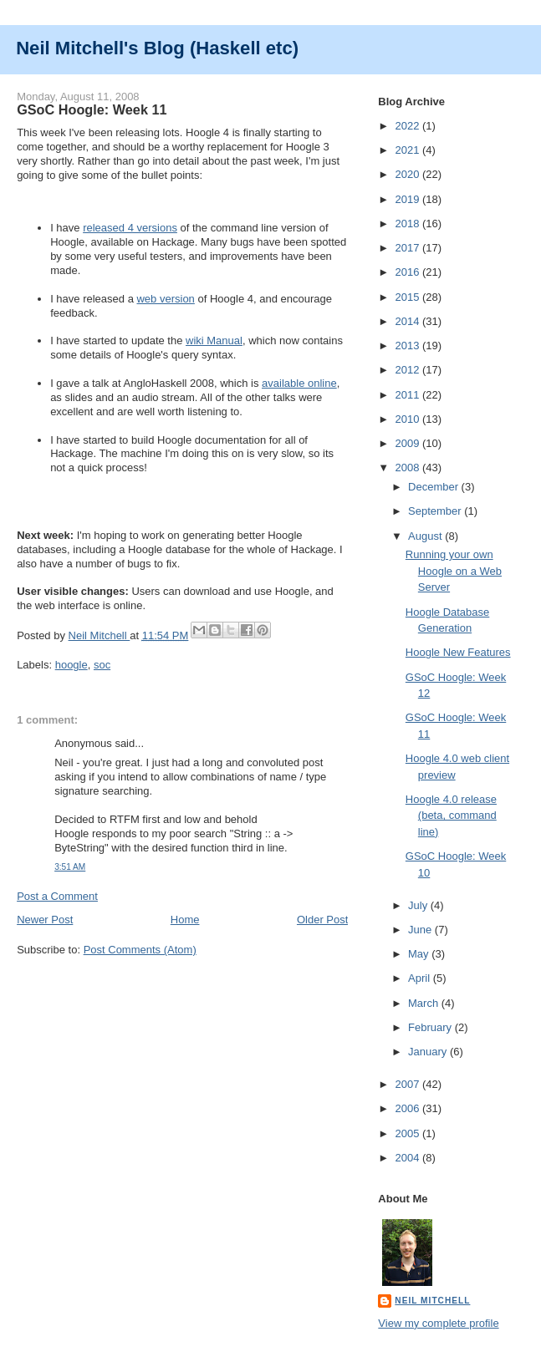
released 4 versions (130, 227)
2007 (408, 1084)
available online (299, 383)
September (436, 511)
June (421, 929)
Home (185, 919)
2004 (408, 1157)
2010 (408, 419)
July (419, 905)
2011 (408, 395)
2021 (408, 150)
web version (165, 298)
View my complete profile (438, 1323)
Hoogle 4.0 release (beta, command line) (451, 815)
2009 (408, 443)
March (424, 1003)
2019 (408, 199)
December (435, 486)
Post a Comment (57, 896)
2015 (408, 297)
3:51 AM (69, 867)
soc (102, 664)
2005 (408, 1133)
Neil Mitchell (99, 635)
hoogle (71, 664)
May (419, 954)
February (431, 1027)
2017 (408, 247)
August (426, 536)
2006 (408, 1108)
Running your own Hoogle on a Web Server (454, 570)
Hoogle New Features (458, 652)
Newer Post (45, 919)
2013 (408, 345)
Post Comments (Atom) (140, 949)
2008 (408, 467)
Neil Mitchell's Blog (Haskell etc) (157, 48)
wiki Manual (214, 340)
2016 (408, 272)
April (420, 978)
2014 (408, 321)
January (429, 1051)
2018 (408, 223)
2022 (408, 125)
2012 (408, 369)
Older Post (322, 919)
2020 (408, 174)
